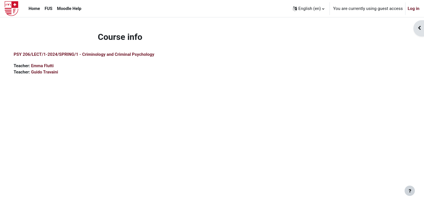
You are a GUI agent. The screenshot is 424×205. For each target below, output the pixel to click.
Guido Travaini (53, 72)
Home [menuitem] (34, 8)
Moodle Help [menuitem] (69, 8)
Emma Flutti (51, 65)
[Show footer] (410, 191)
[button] (308, 8)
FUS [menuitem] (48, 8)
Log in (413, 8)
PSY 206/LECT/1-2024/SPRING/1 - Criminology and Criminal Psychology (92, 54)
